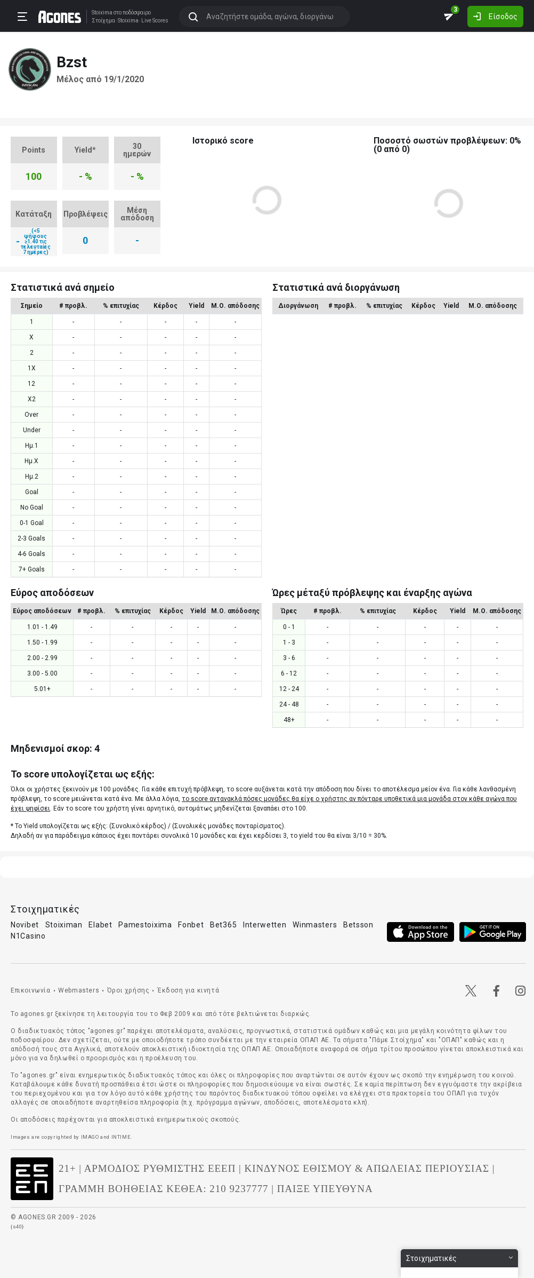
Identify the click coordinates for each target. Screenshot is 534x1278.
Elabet (100, 924)
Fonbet (191, 924)
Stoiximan (64, 924)
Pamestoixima (145, 924)
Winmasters (315, 924)
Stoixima (102, 12)
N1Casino (28, 936)
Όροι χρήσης (128, 990)
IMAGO (90, 1137)
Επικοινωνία (31, 990)
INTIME (121, 1137)
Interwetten (265, 924)
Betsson (358, 924)
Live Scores (154, 20)
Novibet (25, 924)
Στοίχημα (103, 20)
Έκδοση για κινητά (188, 990)
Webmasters (78, 990)
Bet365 (223, 924)
